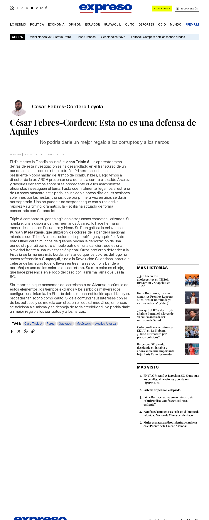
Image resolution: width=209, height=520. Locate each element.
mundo (175, 24)
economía (56, 24)
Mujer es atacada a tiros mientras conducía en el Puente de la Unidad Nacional (170, 424)
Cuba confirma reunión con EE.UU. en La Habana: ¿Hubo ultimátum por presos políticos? (155, 332)
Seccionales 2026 (113, 37)
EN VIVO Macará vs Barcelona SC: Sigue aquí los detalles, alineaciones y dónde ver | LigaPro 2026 (171, 379)
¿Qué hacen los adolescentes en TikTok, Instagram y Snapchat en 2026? (154, 281)
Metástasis (83, 323)
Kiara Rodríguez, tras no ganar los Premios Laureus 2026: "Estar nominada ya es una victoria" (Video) (155, 298)
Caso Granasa (86, 37)
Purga (51, 323)
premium (192, 24)
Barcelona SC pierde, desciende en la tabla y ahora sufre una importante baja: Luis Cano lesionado (155, 349)
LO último (18, 24)
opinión (75, 24)
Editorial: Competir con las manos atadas (158, 37)
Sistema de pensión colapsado (162, 390)
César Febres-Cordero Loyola (67, 107)
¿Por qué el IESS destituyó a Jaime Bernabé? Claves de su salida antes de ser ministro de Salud (155, 315)
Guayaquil (112, 24)
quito (129, 24)
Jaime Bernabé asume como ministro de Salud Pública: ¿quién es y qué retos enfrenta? (168, 400)
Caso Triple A (33, 323)
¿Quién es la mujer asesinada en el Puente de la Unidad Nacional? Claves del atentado (171, 413)
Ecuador (92, 24)
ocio (162, 24)
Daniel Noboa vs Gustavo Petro (49, 37)
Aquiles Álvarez (105, 323)
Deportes (146, 24)
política (37, 24)
